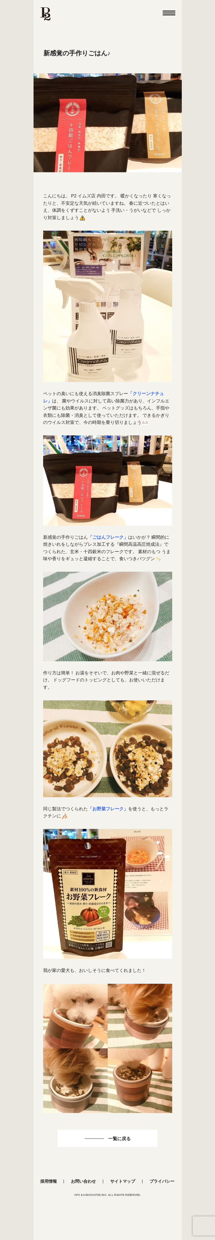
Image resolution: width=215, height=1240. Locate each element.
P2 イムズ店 (83, 195)
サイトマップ (122, 1181)
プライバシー (162, 1181)
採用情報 (48, 1181)
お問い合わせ (83, 1181)
